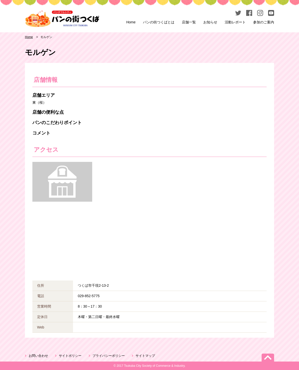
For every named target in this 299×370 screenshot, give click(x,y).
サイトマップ (145, 356)
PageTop (268, 358)
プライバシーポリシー (108, 356)
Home (131, 22)
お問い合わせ (38, 356)
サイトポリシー (70, 356)
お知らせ (210, 22)
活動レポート (235, 22)
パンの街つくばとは (158, 22)
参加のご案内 (263, 22)
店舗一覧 (189, 22)
